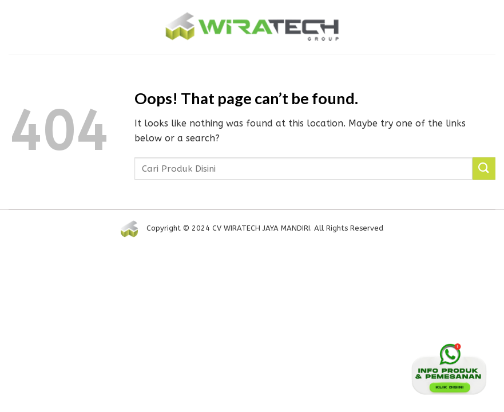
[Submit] (484, 168)
